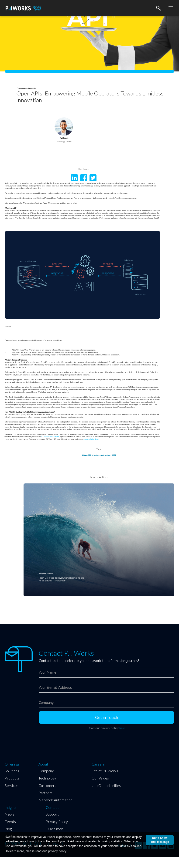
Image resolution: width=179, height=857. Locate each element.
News (9, 814)
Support (52, 814)
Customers (47, 785)
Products (12, 778)
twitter (93, 177)
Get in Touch (106, 717)
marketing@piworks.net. (91, 439)
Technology (47, 778)
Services (11, 785)
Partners (45, 792)
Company (46, 771)
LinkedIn (74, 177)
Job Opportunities (106, 785)
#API (114, 455)
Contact (52, 807)
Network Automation (55, 800)
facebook (83, 177)
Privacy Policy (57, 821)
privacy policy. (57, 851)
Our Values (100, 778)
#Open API (86, 455)
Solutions (12, 771)
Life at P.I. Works (105, 771)
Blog (8, 829)
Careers (98, 764)
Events (10, 821)
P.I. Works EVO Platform (50, 437)
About (43, 764)
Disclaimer (54, 829)
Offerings (12, 764)
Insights (11, 807)
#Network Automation (101, 455)
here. (122, 728)
